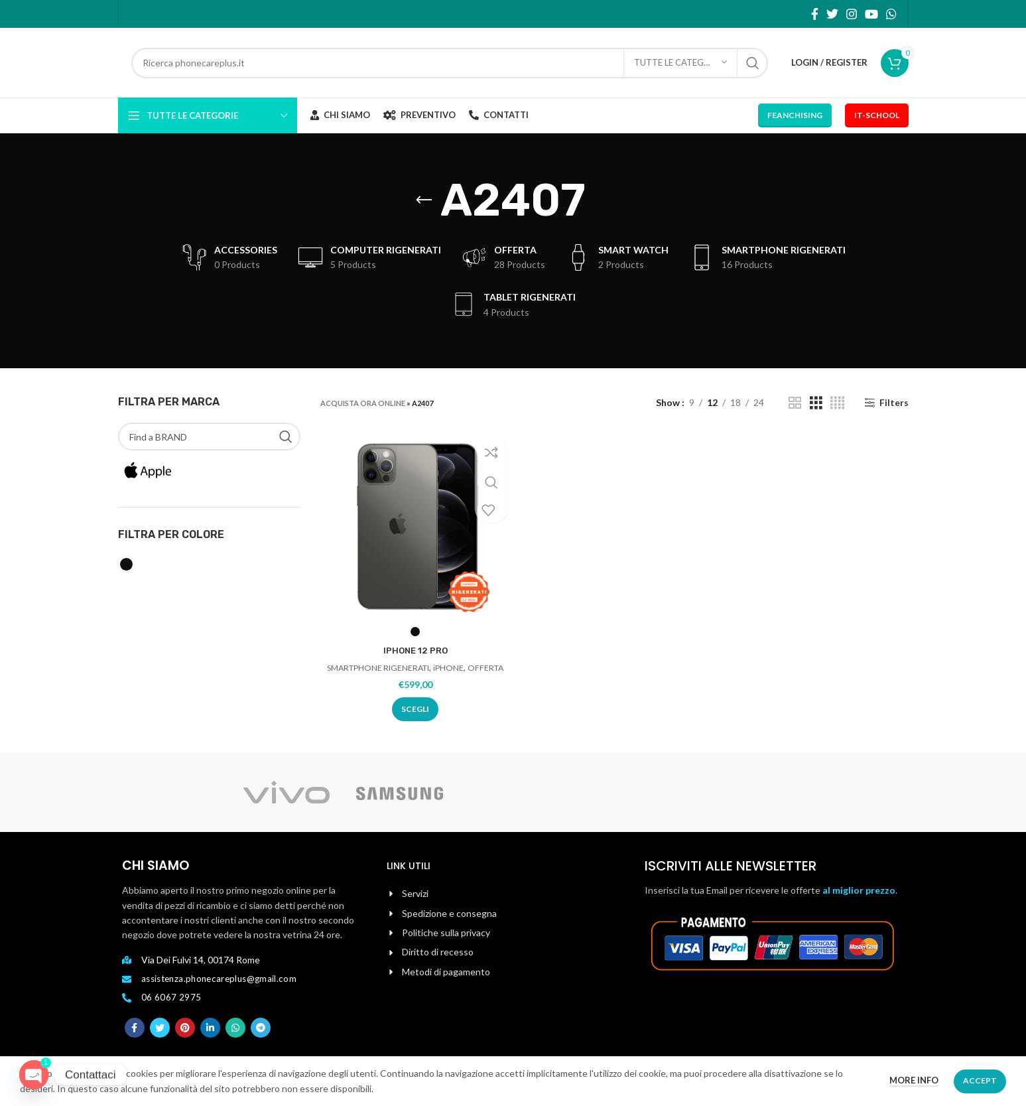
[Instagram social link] (851, 14)
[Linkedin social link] (210, 1038)
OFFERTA (414, 681)
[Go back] (423, 200)
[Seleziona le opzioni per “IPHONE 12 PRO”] (414, 723)
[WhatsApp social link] (891, 14)
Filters (894, 402)
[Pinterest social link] (185, 1038)
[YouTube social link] (871, 14)
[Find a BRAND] (209, 436)
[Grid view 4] (837, 403)
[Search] (449, 63)
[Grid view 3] (816, 403)
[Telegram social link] (261, 1038)
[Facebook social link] (814, 14)
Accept (980, 1080)
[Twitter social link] (832, 14)
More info (913, 1080)
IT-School (876, 115)
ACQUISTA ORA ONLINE (362, 403)
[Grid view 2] (795, 403)
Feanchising (794, 115)
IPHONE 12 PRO (414, 651)
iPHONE (471, 668)
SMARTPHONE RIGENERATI (395, 668)
